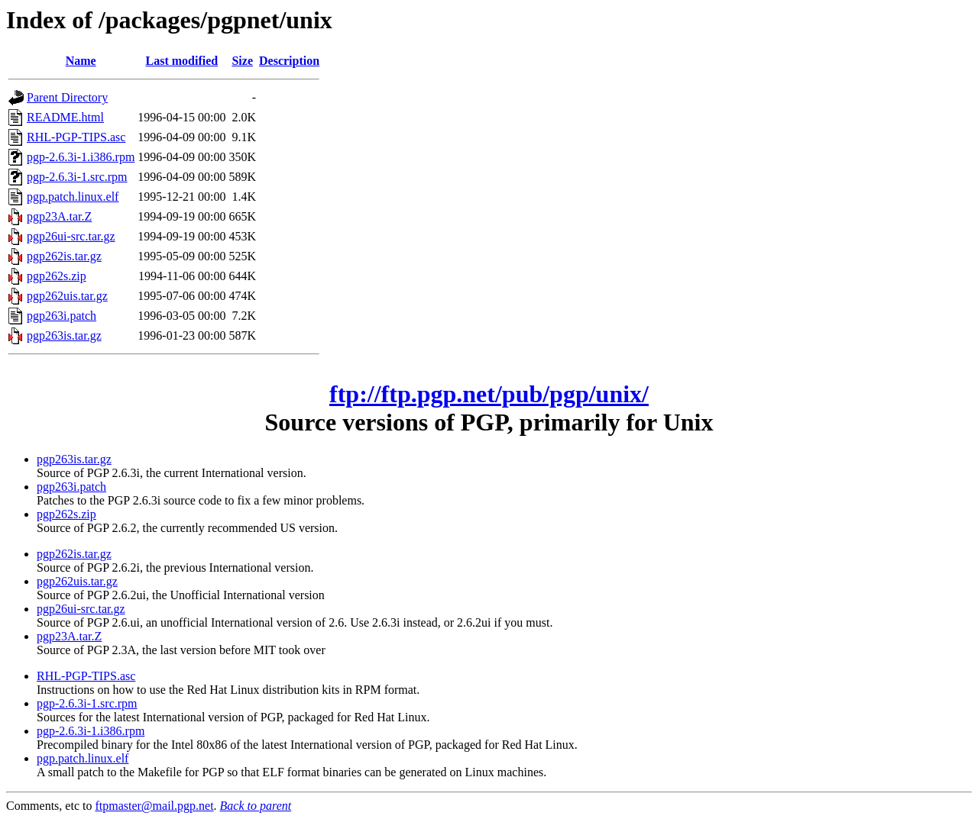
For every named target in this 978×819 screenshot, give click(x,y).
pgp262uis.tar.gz (67, 295)
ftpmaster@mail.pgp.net (154, 805)
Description (289, 60)
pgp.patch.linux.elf (72, 196)
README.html (65, 117)
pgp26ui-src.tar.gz (71, 236)
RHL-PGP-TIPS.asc (76, 137)
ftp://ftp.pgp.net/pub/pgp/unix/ (489, 394)
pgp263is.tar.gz (64, 335)
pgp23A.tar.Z (59, 216)
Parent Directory (67, 97)
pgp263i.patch (61, 315)
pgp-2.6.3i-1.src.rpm (77, 176)
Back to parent (256, 805)
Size (242, 60)
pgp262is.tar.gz (64, 256)
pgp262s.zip (56, 275)
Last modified (182, 60)
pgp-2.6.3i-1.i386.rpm (80, 156)
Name (81, 60)
